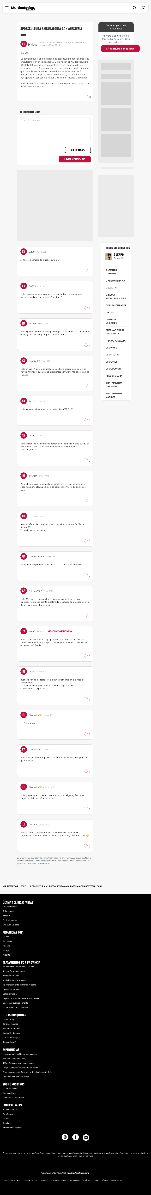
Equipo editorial (10, 1090)
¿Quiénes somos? (10, 1085)
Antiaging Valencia (11, 973)
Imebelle (6, 913)
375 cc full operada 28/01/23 (15, 1055)
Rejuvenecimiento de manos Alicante (19, 982)
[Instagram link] (65, 1135)
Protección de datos (12, 1177)
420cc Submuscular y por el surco (18, 1060)
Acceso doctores (10, 1106)
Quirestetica (8, 908)
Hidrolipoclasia (116, 340)
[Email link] (86, 1134)
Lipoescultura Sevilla (12, 986)
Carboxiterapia (115, 280)
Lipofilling (112, 354)
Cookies (43, 1177)
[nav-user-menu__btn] (143, 8)
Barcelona (7, 938)
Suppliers (7, 1120)
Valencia (6, 943)
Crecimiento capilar (11, 1034)
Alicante (6, 952)
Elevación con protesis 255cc (16, 1073)
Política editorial (91, 1177)
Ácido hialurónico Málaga (14, 977)
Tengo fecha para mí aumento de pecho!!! (21, 1064)
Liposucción (113, 368)
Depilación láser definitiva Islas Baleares (21, 995)
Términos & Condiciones (112, 1177)
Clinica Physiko (10, 917)
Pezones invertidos (11, 1025)
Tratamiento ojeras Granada (15, 1004)
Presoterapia (114, 376)
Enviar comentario (74, 159)
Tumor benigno (9, 1016)
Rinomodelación (10, 1039)
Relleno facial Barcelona (14, 968)
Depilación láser (116, 305)
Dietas (110, 312)
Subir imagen (78, 150)
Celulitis (111, 287)
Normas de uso (30, 1177)
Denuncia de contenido (13, 1094)
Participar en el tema (120, 48)
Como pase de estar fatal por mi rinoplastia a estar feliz (27, 1069)
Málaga (6, 947)
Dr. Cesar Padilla (10, 903)
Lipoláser (112, 361)
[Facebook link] (75, 1135)
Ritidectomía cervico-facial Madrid (18, 964)
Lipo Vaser (112, 347)
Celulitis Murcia (10, 991)
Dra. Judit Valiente (11, 922)
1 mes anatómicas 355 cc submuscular (20, 1051)
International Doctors (12, 1124)
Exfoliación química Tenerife (15, 1000)
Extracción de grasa (11, 1030)
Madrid (6, 934)
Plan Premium (9, 1111)
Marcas (6, 1115)
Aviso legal (75, 1177)
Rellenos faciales (10, 1021)
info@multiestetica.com (77, 1170)
